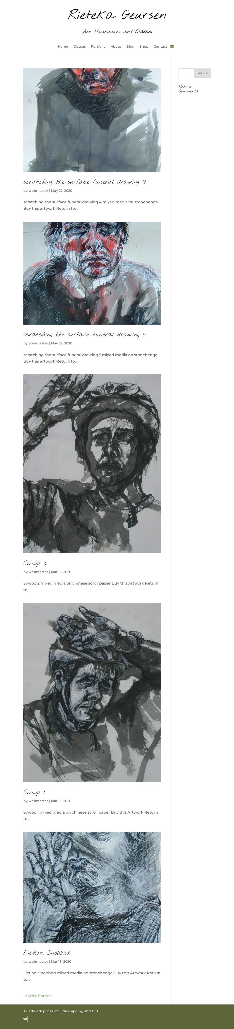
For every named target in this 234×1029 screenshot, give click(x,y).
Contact (160, 47)
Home (63, 47)
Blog (130, 47)
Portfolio (98, 47)
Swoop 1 (34, 792)
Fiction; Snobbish (47, 953)
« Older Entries (37, 996)
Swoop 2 (35, 563)
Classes (79, 47)
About (116, 47)
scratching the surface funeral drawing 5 (84, 335)
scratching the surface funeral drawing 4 (84, 182)
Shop (144, 47)
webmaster (38, 190)
